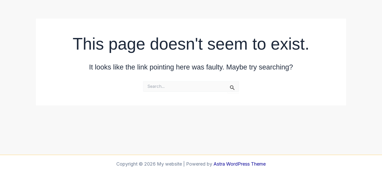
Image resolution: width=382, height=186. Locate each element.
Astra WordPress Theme (239, 164)
